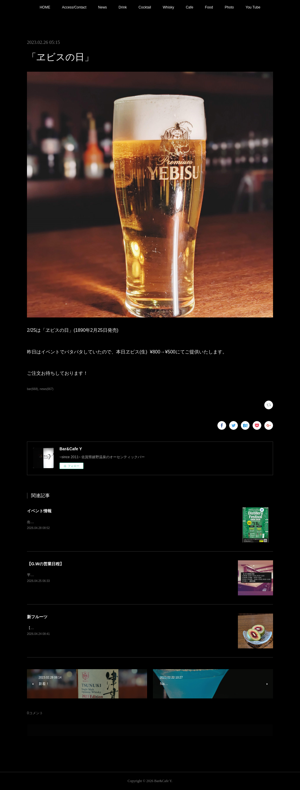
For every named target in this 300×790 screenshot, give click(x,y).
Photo (229, 7)
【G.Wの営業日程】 (45, 563)
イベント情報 (39, 511)
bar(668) (32, 389)
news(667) (47, 389)
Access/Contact (74, 7)
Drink (123, 7)
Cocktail (145, 7)
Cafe (189, 7)
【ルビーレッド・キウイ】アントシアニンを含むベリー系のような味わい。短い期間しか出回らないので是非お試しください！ (127, 628)
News (102, 7)
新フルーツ (37, 616)
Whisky (168, 7)
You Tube (253, 7)
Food (209, 7)
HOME (45, 7)
